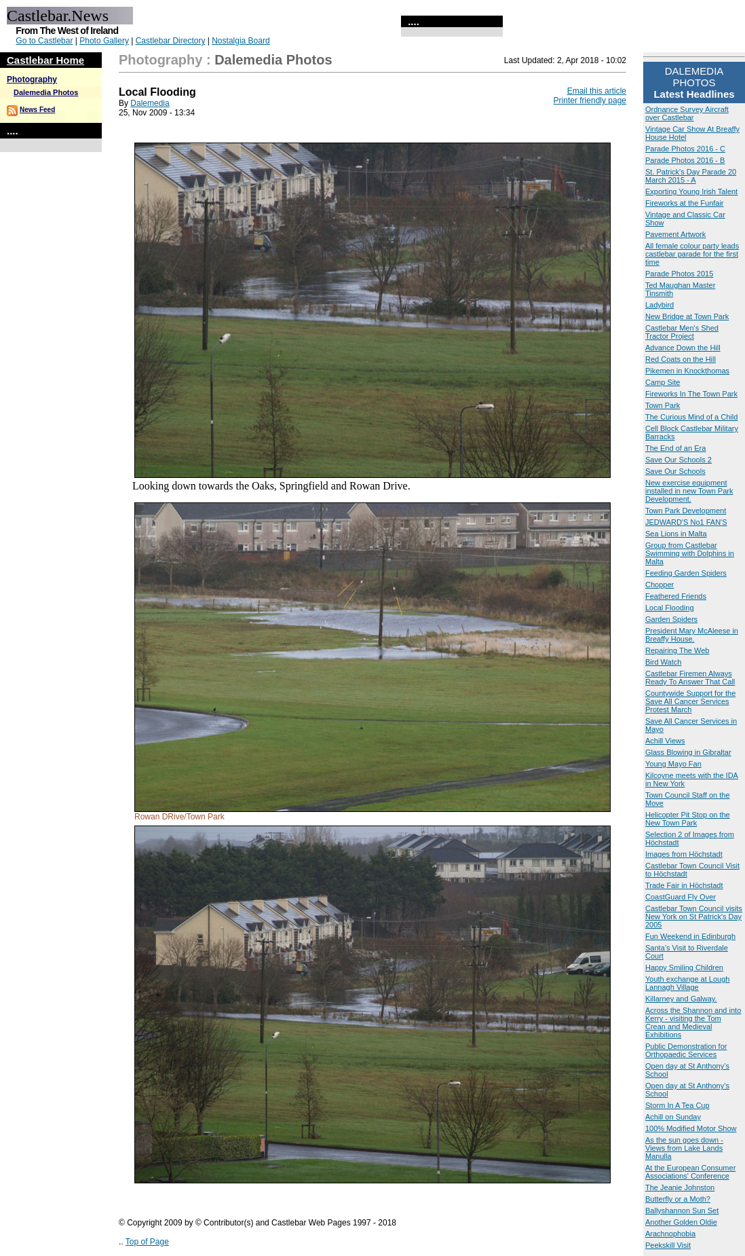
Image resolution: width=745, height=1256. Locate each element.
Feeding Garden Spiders (686, 573)
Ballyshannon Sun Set (682, 1210)
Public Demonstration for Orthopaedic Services (686, 1050)
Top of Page (147, 1241)
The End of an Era (675, 448)
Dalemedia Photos (46, 92)
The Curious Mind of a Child (691, 417)
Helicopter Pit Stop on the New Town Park (687, 819)
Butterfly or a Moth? (677, 1199)
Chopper (659, 584)
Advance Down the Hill (683, 348)
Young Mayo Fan (673, 764)
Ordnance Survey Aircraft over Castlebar (687, 113)
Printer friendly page (590, 100)
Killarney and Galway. (681, 999)
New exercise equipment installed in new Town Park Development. (689, 491)
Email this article (596, 91)
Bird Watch (663, 662)
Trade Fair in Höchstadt (684, 885)
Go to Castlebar (44, 40)
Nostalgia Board (240, 40)
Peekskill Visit (668, 1245)
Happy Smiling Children (684, 967)
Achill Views (665, 741)
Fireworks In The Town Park (691, 394)
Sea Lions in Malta (676, 534)
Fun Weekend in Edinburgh (690, 936)
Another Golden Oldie (681, 1222)
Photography (32, 79)
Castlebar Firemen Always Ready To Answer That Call (690, 677)
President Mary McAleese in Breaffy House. (691, 635)
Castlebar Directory (171, 40)
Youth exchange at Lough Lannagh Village (687, 983)
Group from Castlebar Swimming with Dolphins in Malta (689, 553)
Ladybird (659, 305)
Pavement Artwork (675, 234)
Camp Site (662, 382)
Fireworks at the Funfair (684, 203)
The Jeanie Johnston (679, 1187)
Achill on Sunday (673, 1117)
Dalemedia (149, 103)
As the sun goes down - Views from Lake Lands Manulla (684, 1148)
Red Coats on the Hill (680, 359)
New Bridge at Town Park (687, 316)
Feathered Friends (675, 596)
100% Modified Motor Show (691, 1128)
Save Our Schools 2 (678, 460)
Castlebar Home (45, 60)
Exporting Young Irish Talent (691, 191)
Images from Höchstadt (684, 854)
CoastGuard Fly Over (680, 897)
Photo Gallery (104, 40)
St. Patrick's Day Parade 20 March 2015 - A (690, 176)
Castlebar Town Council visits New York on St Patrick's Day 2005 (693, 916)
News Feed (37, 109)
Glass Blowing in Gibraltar (688, 752)
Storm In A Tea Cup (677, 1105)
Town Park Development (685, 510)
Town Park (662, 405)
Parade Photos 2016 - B (685, 160)
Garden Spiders (671, 619)
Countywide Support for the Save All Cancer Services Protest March (690, 701)
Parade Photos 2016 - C (685, 149)
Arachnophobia (670, 1234)
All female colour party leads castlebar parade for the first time (692, 254)
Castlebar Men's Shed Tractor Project (682, 332)
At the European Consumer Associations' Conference (690, 1172)
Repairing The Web (677, 650)
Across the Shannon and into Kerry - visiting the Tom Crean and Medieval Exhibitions (693, 1022)
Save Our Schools (675, 471)
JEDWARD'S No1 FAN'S (686, 522)
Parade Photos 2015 (679, 274)
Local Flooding (669, 608)
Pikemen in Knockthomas (687, 371)
